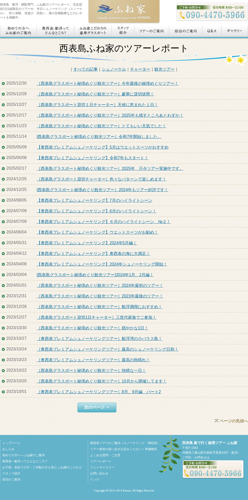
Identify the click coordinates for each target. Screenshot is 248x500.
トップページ (11, 443)
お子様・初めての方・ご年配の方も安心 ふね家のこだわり (42, 467)
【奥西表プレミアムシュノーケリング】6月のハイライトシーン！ (96, 211)
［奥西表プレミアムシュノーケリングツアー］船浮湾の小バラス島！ (99, 338)
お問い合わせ (99, 473)
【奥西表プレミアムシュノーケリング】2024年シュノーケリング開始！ (102, 264)
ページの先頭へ (234, 421)
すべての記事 (85, 69)
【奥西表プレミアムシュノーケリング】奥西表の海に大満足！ (93, 253)
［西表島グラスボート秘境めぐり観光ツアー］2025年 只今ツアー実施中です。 (110, 168)
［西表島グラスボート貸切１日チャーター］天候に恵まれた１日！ (97, 105)
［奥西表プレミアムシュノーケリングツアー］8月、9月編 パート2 (99, 392)
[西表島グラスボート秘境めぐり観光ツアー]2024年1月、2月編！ (95, 275)
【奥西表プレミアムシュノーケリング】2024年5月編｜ (87, 243)
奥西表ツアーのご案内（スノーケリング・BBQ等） (125, 443)
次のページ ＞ (97, 407)
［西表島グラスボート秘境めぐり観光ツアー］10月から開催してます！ (102, 381)
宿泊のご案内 (11, 479)
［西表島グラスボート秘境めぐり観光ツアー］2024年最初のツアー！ (100, 285)
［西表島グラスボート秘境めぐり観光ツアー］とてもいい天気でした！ (101, 126)
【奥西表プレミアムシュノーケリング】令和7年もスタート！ (92, 158)
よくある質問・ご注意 (105, 455)
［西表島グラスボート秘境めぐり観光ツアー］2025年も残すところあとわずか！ (110, 115)
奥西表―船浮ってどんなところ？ (25, 461)
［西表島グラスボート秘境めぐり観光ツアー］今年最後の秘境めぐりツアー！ (107, 83)
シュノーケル (114, 69)
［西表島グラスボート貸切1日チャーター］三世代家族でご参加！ (96, 317)
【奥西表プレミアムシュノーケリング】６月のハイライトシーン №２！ (104, 221)
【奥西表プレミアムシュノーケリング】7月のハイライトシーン (94, 200)
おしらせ (8, 449)
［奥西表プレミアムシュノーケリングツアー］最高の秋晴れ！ (93, 360)
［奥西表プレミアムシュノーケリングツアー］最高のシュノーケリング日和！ (107, 349)
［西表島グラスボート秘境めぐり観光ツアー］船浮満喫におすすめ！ (99, 307)
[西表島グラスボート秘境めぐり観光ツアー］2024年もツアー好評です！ (102, 190)
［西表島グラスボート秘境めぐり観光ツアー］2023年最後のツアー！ (100, 296)
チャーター (140, 69)
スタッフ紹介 (11, 473)
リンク (94, 479)
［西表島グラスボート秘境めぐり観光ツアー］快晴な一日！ (91, 370)
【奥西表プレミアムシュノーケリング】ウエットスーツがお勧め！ (97, 232)
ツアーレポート (100, 461)
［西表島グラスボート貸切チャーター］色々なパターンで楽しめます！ (101, 179)
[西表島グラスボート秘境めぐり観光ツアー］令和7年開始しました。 (99, 136)
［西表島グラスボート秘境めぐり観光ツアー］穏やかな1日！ (92, 328)
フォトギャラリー (102, 467)
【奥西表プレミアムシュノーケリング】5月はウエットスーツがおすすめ (103, 147)
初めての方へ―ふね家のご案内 (23, 455)
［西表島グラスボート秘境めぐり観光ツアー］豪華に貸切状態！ (95, 94)
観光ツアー (164, 69)
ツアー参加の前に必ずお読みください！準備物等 (123, 449)
